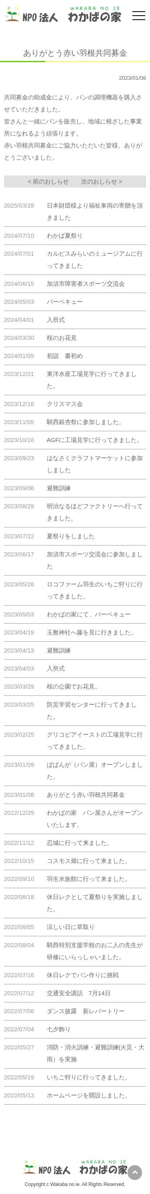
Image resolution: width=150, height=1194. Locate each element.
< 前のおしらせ (48, 181)
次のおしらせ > (101, 181)
